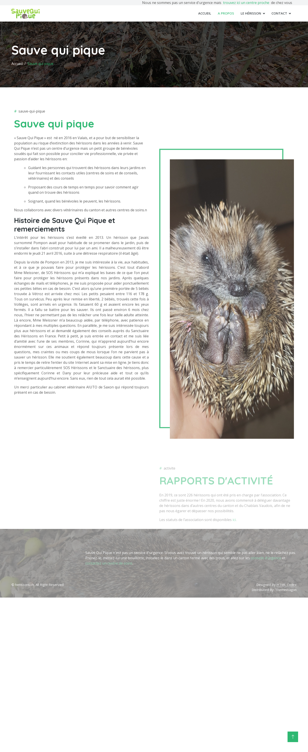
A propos (226, 13)
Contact (279, 13)
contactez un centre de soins (108, 563)
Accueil (204, 13)
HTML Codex (287, 584)
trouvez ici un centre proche (246, 2)
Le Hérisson (251, 13)
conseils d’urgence (266, 558)
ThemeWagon (286, 589)
